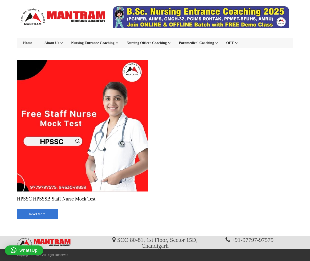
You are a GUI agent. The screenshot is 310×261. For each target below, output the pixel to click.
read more (37, 214)
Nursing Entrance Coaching (93, 43)
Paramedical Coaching (196, 43)
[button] (24, 250)
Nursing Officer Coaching (147, 43)
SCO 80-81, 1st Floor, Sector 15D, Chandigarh (157, 242)
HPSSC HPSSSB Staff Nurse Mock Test (56, 198)
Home (27, 43)
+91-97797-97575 (253, 240)
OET (230, 43)
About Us (51, 43)
